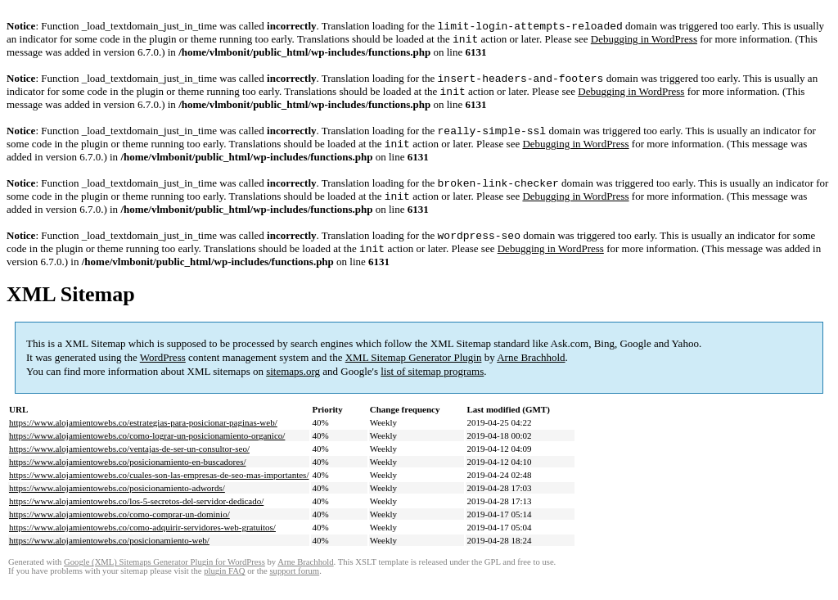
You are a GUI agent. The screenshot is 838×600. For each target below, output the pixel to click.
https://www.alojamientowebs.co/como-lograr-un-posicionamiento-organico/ (147, 452)
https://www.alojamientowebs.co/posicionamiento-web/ (109, 557)
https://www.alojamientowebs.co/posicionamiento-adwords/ (117, 504)
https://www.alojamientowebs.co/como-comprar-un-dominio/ (119, 530)
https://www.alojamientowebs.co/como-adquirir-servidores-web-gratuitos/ (142, 543)
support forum (294, 587)
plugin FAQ (224, 587)
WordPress (163, 374)
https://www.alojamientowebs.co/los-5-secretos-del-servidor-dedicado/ (136, 517)
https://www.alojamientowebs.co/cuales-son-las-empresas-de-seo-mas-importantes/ (159, 491)
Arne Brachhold (531, 374)
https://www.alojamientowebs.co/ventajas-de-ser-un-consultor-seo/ (129, 465)
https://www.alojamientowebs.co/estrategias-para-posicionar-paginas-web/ (143, 439)
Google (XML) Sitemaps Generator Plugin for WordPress (164, 578)
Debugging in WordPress (644, 42)
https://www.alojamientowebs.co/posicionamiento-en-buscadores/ (127, 478)
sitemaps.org (293, 387)
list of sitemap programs (432, 387)
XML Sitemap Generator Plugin (413, 374)
